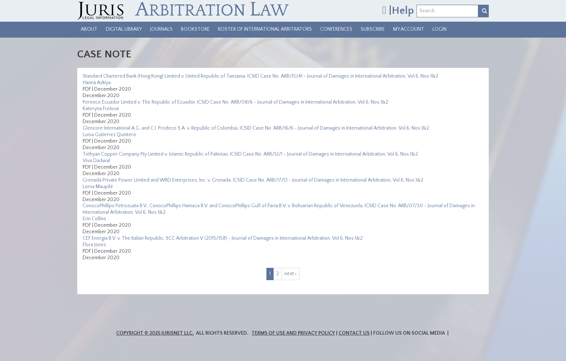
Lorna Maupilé (98, 187)
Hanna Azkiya (97, 83)
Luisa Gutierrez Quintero (109, 135)
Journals (161, 29)
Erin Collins (94, 219)
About (89, 29)
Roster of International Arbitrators (265, 29)
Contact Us (354, 333)
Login (439, 29)
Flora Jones (94, 245)
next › (290, 274)
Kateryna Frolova (101, 109)
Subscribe (373, 29)
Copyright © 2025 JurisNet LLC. (155, 333)
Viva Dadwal (96, 161)
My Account (408, 29)
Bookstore (195, 29)
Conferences (336, 29)
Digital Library (124, 29)
